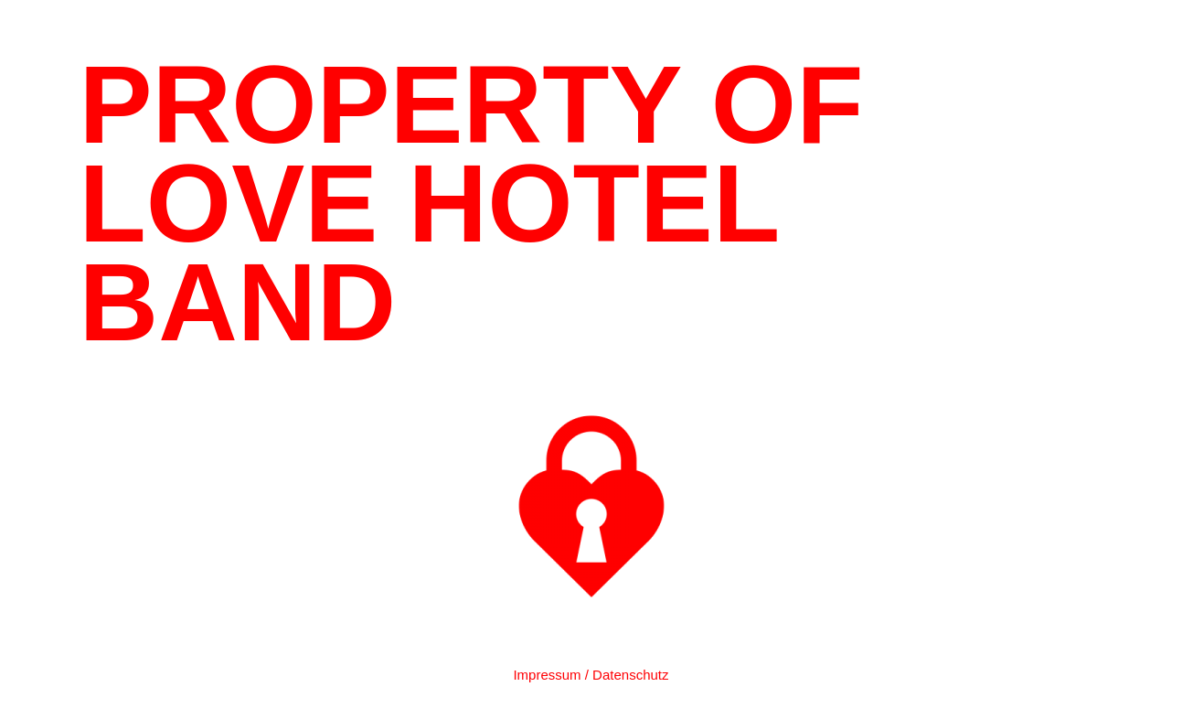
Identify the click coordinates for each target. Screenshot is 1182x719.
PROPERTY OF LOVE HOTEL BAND (472, 203)
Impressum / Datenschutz (590, 674)
